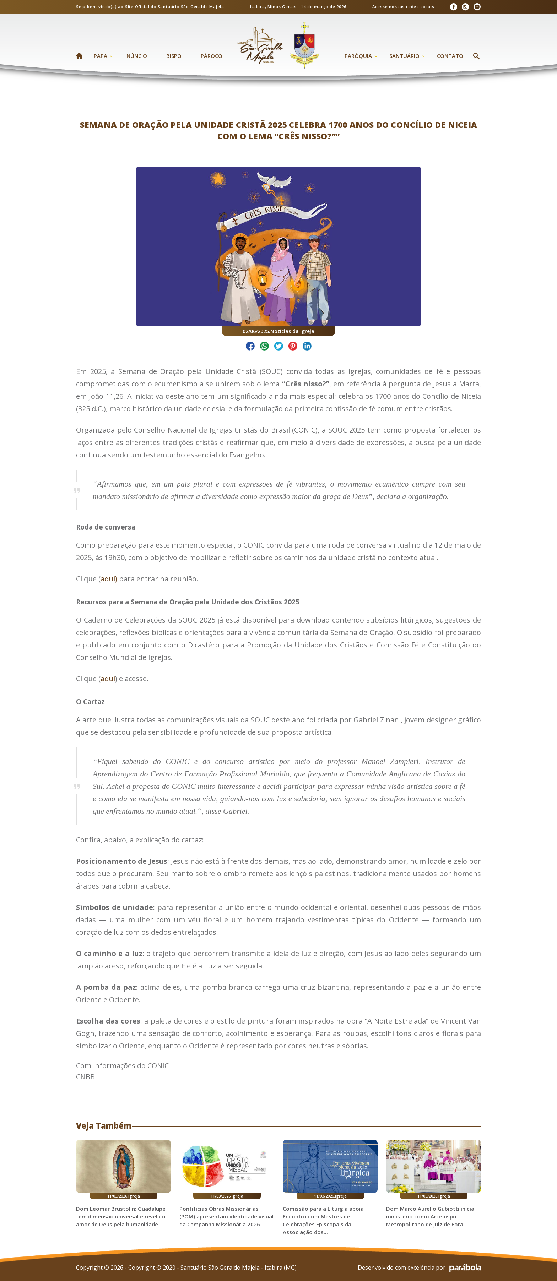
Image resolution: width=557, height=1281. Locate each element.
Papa (100, 55)
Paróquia (358, 55)
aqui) (109, 578)
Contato (450, 55)
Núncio (136, 55)
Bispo (174, 55)
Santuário (404, 55)
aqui (108, 678)
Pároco (211, 55)
